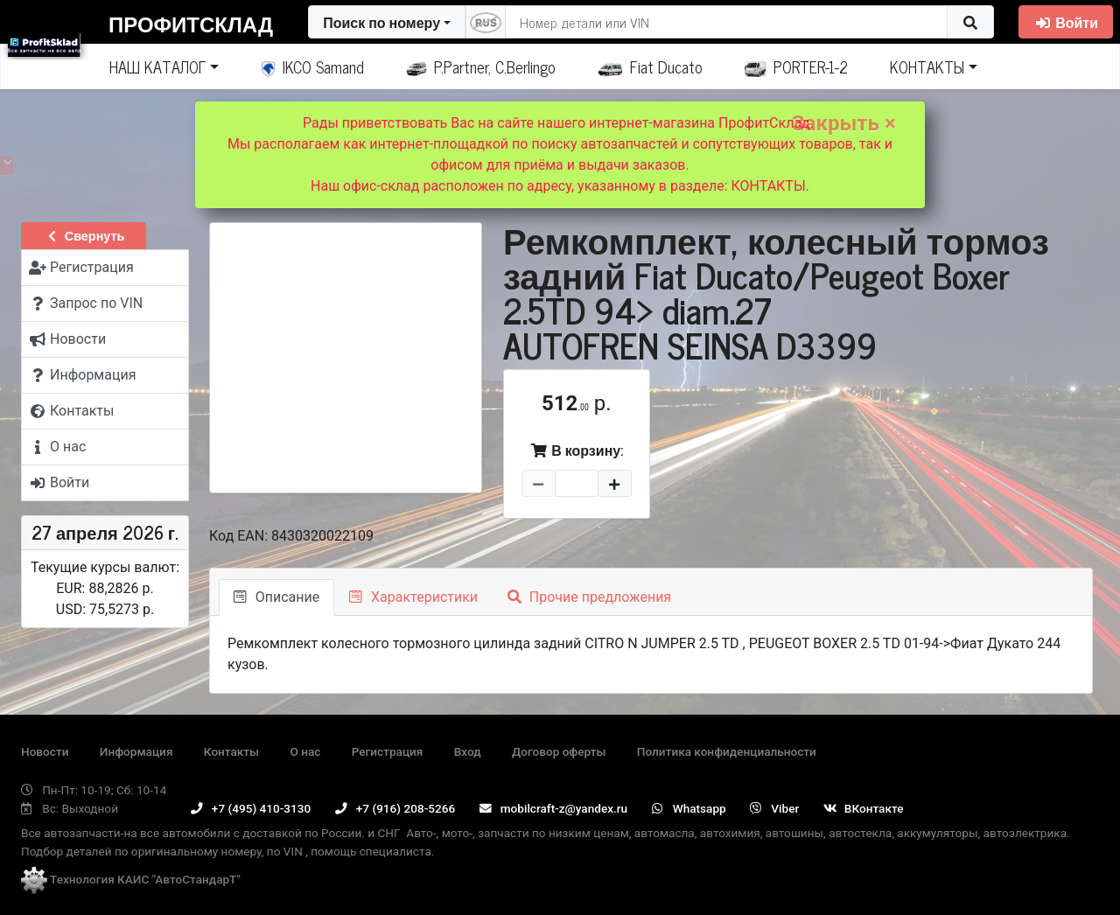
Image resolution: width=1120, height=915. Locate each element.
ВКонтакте (863, 808)
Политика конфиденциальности (726, 751)
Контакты (231, 751)
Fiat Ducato (650, 66)
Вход (467, 751)
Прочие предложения (589, 597)
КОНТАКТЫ (927, 66)
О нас (305, 751)
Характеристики (413, 597)
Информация (136, 751)
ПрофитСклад (190, 23)
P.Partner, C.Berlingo (481, 66)
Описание (276, 597)
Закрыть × (844, 123)
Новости (44, 751)
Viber (774, 808)
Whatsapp (689, 808)
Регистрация (388, 751)
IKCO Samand (313, 66)
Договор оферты (559, 751)
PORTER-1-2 (797, 66)
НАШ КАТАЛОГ (157, 66)
